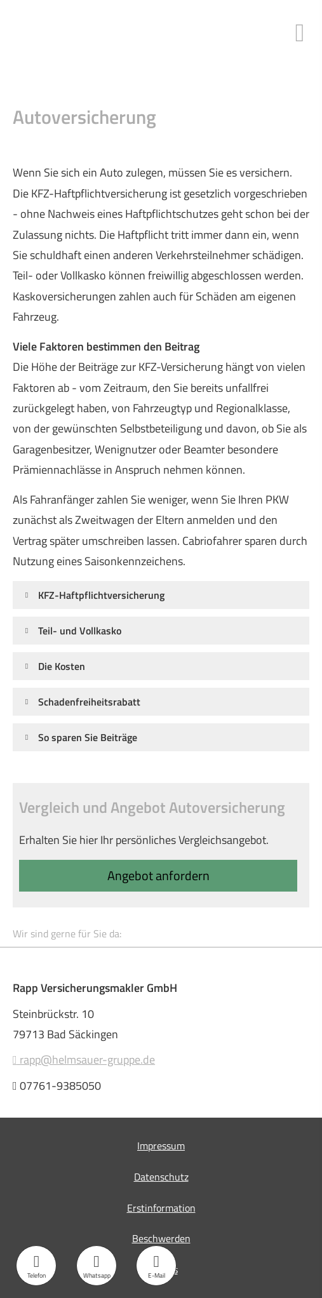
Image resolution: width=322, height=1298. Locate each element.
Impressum (161, 1145)
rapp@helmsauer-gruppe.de (84, 1059)
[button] (101, 594)
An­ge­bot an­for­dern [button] (158, 875)
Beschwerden (161, 1238)
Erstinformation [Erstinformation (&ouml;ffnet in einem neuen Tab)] (161, 1207)
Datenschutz (161, 1176)
